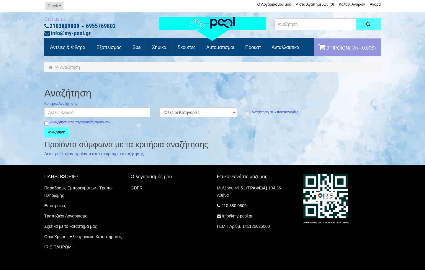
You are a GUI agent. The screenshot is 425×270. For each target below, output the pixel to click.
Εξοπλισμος (108, 47)
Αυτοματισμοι (219, 47)
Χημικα (158, 47)
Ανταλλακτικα (285, 47)
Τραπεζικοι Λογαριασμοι (66, 216)
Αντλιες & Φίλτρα (67, 47)
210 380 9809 (234, 205)
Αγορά (375, 4)
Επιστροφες (55, 205)
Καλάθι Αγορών (352, 4)
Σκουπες (186, 47)
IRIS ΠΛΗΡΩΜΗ (59, 247)
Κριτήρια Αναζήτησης (60, 104)
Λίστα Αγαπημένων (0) (315, 4)
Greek (54, 6)
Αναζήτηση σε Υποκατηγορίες (272, 112)
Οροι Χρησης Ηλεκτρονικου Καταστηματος (83, 236)
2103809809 (64, 26)
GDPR (137, 188)
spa (136, 47)
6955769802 (101, 26)
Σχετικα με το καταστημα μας (70, 226)
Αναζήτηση (70, 67)
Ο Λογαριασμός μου (274, 4)
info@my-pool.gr (71, 33)
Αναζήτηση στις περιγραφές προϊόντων (77, 122)
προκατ (252, 47)
